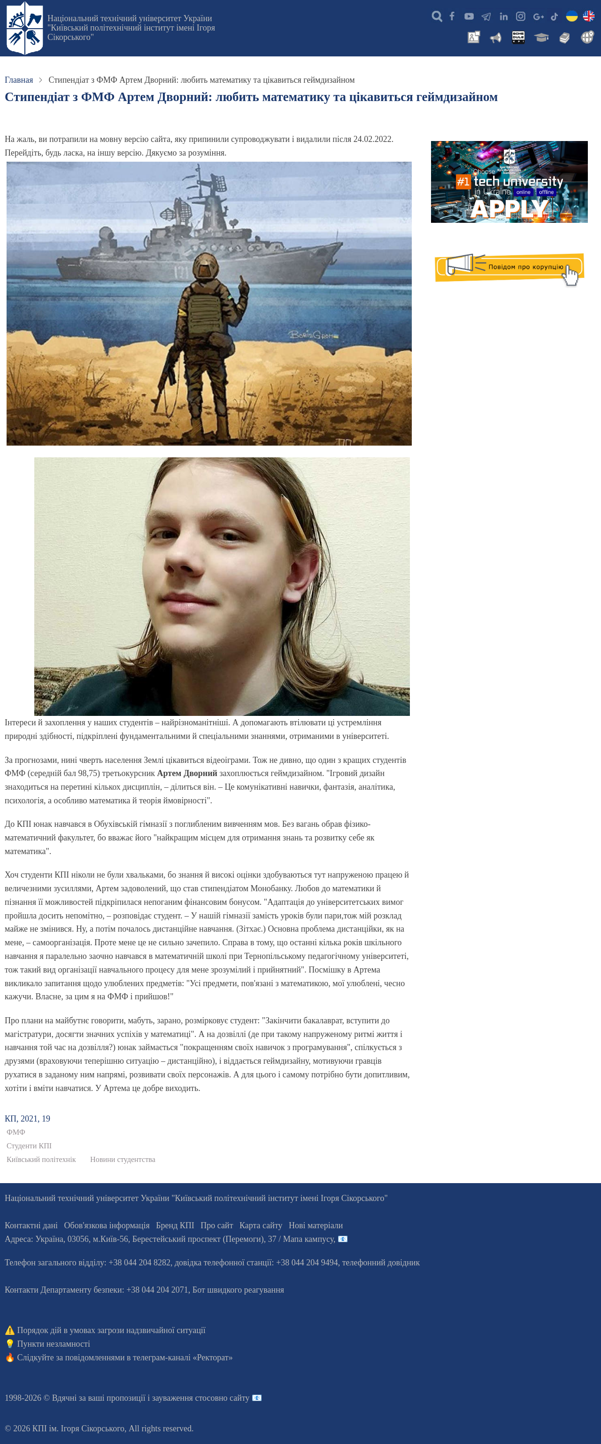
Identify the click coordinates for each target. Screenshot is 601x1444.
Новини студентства (122, 1159)
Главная (19, 80)
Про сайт (216, 1225)
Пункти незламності (53, 1344)
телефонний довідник (381, 1262)
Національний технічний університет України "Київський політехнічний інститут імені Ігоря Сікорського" (131, 28)
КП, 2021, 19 (27, 1118)
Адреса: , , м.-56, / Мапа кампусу (169, 1239)
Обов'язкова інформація (107, 1225)
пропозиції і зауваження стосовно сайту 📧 (184, 1398)
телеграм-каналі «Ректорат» (183, 1357)
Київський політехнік (41, 1159)
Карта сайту (261, 1225)
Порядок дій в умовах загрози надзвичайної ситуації (111, 1330)
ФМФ (16, 1132)
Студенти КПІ (29, 1146)
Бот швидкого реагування (238, 1290)
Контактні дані (31, 1225)
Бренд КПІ (175, 1225)
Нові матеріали (316, 1225)
